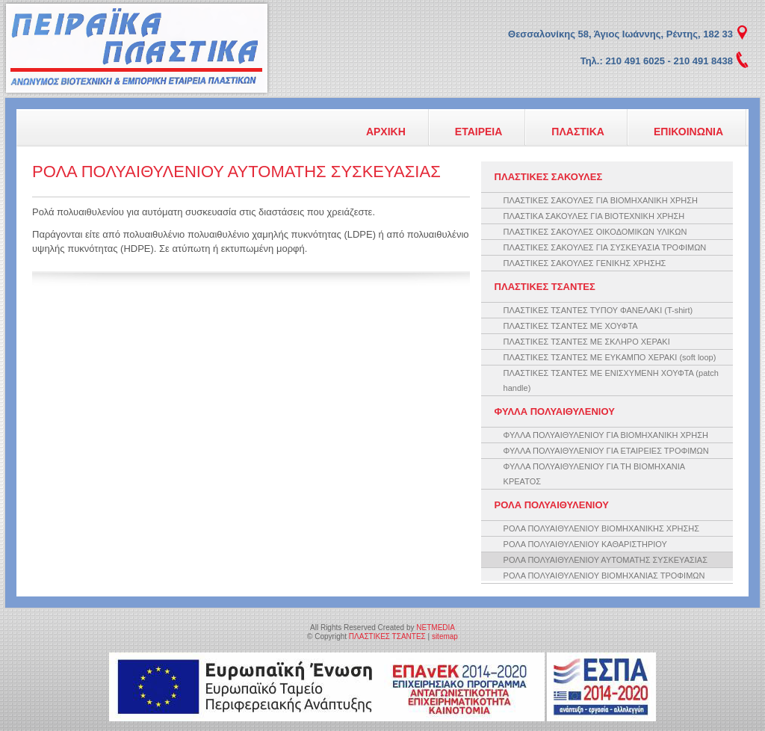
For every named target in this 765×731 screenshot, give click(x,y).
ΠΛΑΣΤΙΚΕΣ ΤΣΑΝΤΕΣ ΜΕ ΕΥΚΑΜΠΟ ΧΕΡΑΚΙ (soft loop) (610, 357)
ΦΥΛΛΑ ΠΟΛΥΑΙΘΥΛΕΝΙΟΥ (555, 411)
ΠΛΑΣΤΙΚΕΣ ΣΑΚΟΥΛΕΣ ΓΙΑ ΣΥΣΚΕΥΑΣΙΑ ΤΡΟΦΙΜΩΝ (605, 247)
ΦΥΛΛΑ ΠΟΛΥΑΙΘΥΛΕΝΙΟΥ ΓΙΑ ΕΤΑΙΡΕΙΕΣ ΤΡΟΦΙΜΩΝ (606, 450)
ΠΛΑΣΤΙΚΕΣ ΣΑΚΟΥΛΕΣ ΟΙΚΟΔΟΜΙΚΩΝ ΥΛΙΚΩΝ (595, 231)
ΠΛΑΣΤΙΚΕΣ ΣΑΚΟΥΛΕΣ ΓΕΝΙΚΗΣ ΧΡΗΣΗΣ (585, 263)
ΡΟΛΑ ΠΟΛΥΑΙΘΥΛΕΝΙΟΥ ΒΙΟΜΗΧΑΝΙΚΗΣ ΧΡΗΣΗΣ (601, 528)
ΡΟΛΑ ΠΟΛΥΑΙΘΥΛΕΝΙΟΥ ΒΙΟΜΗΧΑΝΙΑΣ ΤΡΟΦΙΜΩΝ (604, 575)
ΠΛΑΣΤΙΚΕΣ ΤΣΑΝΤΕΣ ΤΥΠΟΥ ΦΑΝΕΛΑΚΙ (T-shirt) (598, 310)
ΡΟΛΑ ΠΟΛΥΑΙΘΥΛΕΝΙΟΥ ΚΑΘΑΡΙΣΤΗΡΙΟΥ (585, 544)
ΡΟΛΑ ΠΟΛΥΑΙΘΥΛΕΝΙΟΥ (552, 505)
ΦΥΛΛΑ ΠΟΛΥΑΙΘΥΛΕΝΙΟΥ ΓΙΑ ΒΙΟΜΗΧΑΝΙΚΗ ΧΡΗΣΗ (606, 435)
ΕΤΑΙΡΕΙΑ (479, 132)
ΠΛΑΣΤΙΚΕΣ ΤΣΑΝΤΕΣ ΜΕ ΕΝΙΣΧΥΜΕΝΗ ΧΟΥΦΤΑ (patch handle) (611, 380)
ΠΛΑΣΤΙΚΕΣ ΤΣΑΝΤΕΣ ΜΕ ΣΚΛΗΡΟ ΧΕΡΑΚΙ (587, 341)
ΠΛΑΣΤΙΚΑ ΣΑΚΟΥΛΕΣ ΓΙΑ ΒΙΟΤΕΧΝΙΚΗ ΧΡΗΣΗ (594, 216)
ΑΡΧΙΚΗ (386, 132)
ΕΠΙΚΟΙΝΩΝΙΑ (688, 132)
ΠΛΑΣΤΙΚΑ (577, 132)
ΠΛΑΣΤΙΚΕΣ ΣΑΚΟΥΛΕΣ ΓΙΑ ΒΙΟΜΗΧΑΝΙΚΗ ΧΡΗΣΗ (601, 200)
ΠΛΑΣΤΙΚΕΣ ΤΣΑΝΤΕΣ (136, 48)
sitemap (445, 636)
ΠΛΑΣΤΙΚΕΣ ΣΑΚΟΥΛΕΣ (549, 176)
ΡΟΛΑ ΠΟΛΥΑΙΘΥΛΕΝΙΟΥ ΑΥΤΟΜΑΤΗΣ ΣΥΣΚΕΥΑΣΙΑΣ (605, 559)
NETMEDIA (435, 627)
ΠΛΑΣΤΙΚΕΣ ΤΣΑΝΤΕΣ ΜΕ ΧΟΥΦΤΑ (571, 325)
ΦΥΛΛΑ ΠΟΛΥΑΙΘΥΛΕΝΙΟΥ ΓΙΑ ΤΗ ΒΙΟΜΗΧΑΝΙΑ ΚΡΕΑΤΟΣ (594, 474)
